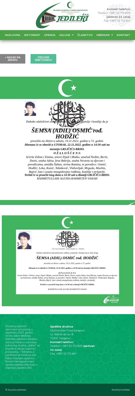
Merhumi (105, 35)
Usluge (66, 35)
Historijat (32, 35)
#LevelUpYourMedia (121, 390)
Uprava (49, 35)
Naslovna (12, 35)
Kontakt (123, 35)
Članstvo (85, 35)
